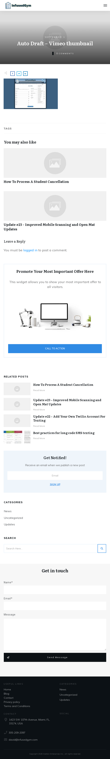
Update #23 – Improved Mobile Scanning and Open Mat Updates (55, 213)
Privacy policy (12, 702)
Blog (6, 693)
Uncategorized (13, 518)
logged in (30, 250)
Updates (9, 524)
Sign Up (55, 484)
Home (7, 689)
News (8, 511)
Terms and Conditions (17, 706)
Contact (8, 697)
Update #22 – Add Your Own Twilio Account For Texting (69, 418)
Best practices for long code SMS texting (63, 433)
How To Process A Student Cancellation (55, 167)
